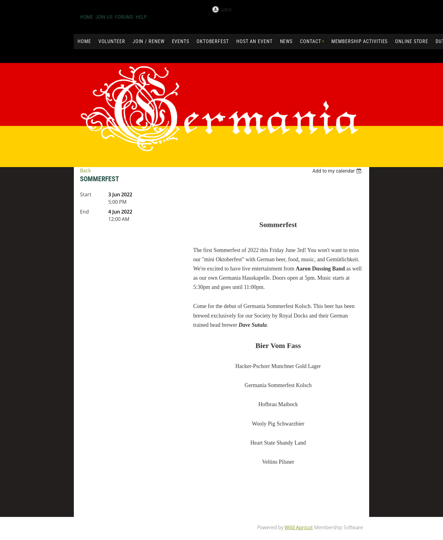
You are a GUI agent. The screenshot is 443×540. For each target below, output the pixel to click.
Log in (226, 9)
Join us (104, 17)
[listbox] (337, 171)
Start (85, 194)
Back (85, 170)
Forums (124, 17)
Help (141, 17)
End (84, 211)
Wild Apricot (299, 527)
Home (86, 17)
